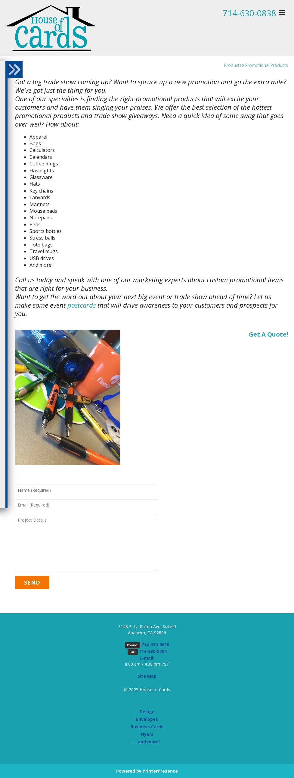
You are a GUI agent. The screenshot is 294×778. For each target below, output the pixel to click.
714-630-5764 (153, 651)
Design (147, 711)
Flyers (147, 734)
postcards (81, 304)
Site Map (147, 676)
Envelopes (147, 719)
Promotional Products (266, 65)
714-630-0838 (249, 13)
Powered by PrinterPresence (147, 771)
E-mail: (147, 658)
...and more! (147, 742)
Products (233, 65)
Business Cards (147, 726)
